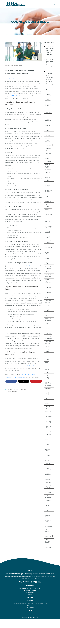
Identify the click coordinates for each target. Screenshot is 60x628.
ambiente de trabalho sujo (48, 213)
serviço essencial (47, 124)
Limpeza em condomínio (48, 275)
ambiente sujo (48, 218)
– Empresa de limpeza (30, 590)
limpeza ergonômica (48, 200)
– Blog (30, 594)
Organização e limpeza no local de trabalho (48, 269)
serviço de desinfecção (48, 546)
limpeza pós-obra (48, 293)
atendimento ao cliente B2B (48, 525)
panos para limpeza (48, 309)
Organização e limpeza (48, 262)
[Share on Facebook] (11, 381)
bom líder (47, 551)
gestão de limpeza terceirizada (48, 377)
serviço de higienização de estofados (48, 384)
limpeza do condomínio (48, 435)
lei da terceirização (48, 496)
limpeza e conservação (48, 95)
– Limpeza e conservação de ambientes (30, 588)
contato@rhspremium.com (30, 606)
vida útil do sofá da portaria (48, 531)
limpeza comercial (47, 445)
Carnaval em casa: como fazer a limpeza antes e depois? (50, 63)
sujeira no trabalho (47, 222)
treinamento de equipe (49, 257)
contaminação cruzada (48, 402)
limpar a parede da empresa (47, 541)
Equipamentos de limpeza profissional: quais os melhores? (50, 50)
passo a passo (48, 366)
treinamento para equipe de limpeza (49, 247)
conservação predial (48, 504)
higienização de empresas (14, 389)
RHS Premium (14, 96)
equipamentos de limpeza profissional (48, 185)
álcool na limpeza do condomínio (48, 462)
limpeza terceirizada (48, 100)
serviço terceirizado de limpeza (48, 371)
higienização (48, 145)
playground (48, 333)
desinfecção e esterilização (48, 227)
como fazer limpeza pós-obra (48, 287)
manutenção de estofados (48, 319)
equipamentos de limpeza (48, 190)
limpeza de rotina (48, 407)
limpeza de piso (48, 397)
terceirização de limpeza (48, 104)
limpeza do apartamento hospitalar (48, 455)
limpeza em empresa (26, 389)
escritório (47, 346)
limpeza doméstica (47, 129)
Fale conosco (20, 377)
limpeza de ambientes (48, 231)
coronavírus (48, 112)
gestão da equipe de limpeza (47, 179)
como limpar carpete (48, 350)
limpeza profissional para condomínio (48, 480)
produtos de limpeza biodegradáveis (49, 468)
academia (47, 305)
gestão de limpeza (47, 173)
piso (46, 393)
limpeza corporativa (48, 324)
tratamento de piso (48, 417)
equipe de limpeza (47, 252)
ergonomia (47, 209)
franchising (48, 431)
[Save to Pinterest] (36, 381)
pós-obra (47, 297)
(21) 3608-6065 (30, 607)
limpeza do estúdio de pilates (48, 515)
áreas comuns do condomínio (48, 440)
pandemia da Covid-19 (13, 79)
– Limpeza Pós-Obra (30, 592)
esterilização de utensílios (48, 241)
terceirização (48, 500)
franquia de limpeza (48, 427)
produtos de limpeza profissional (48, 140)
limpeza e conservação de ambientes (26, 366)
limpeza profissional (48, 134)
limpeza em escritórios (48, 342)
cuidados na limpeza (48, 205)
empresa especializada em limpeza (48, 281)
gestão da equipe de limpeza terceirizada (48, 167)
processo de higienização (48, 149)
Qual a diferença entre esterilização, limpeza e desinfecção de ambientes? (50, 78)
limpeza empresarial (12, 391)
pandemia (47, 109)
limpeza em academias (48, 301)
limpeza (47, 115)
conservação (48, 536)
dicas (46, 362)
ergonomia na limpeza (48, 195)
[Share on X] (23, 381)
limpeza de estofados (48, 314)
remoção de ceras (48, 412)
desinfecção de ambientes (48, 236)
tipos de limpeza (47, 329)
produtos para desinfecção (48, 491)
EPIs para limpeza (47, 449)
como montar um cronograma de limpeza (49, 357)
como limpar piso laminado (48, 389)
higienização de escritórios (48, 422)
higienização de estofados (48, 486)
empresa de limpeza (48, 520)
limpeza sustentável (48, 473)
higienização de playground (48, 337)
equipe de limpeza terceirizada (48, 160)
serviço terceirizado (27, 266)
